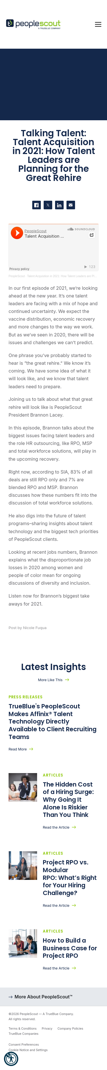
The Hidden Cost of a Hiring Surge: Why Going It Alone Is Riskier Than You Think (68, 799)
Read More (18, 749)
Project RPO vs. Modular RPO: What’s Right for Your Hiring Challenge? (70, 877)
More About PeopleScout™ (43, 997)
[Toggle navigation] (98, 24)
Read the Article (56, 827)
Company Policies (70, 1028)
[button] (11, 1059)
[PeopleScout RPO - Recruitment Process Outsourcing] (34, 24)
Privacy (47, 1028)
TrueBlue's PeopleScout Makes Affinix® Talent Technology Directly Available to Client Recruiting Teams (52, 721)
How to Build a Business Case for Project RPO (70, 948)
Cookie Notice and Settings (28, 1050)
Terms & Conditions (23, 1028)
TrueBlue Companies (24, 1034)
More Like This (50, 680)
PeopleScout (17, 276)
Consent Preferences (24, 1045)
